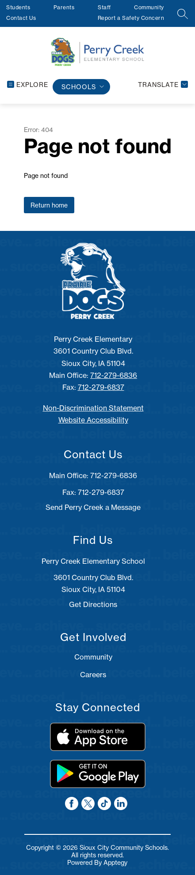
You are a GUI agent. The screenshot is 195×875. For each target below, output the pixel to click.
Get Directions (93, 604)
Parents (64, 7)
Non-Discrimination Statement (93, 408)
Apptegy (115, 862)
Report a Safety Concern (131, 18)
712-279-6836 (113, 375)
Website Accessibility (93, 419)
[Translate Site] (162, 84)
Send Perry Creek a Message (93, 507)
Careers (93, 674)
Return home (49, 205)
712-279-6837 (101, 387)
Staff (104, 7)
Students (18, 7)
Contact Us (21, 18)
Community (149, 7)
